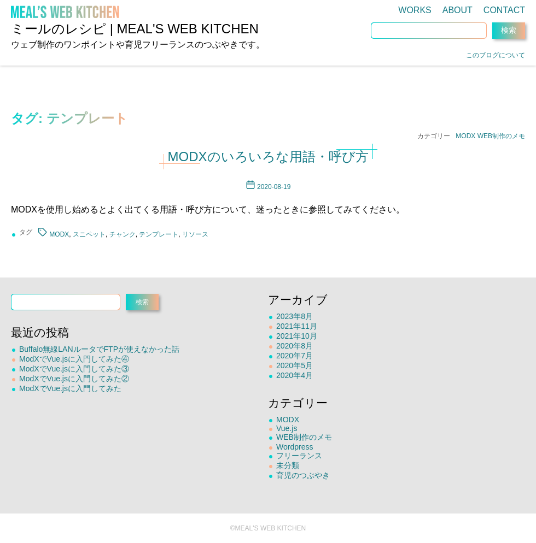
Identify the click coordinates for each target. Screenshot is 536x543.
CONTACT (504, 10)
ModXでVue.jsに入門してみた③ (74, 368)
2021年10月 (296, 336)
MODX (465, 136)
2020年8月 (294, 345)
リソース (195, 234)
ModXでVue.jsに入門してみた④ (74, 359)
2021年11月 (296, 326)
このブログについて (495, 55)
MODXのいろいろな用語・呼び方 (268, 156)
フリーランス (299, 455)
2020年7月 (294, 355)
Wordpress (294, 446)
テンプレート (158, 234)
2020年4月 (294, 375)
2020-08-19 (273, 187)
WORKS (414, 10)
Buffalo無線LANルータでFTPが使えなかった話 (99, 349)
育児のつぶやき (303, 475)
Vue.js (286, 428)
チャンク (122, 234)
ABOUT (457, 10)
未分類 (287, 465)
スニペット (89, 234)
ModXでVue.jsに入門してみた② (74, 378)
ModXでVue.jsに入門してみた (70, 388)
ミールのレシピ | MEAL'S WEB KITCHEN (135, 28)
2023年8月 (294, 316)
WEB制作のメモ (501, 136)
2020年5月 (294, 365)
